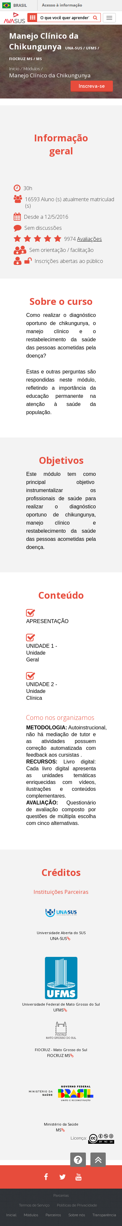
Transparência (104, 1215)
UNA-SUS (58, 938)
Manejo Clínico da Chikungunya (50, 75)
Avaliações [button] (89, 238)
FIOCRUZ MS (58, 1055)
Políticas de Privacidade (77, 1205)
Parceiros (53, 1215)
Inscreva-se (92, 86)
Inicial (11, 1215)
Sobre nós (76, 1215)
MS (58, 1130)
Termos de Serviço (34, 1205)
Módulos (32, 68)
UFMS (58, 1010)
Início (14, 68)
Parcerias (61, 1195)
